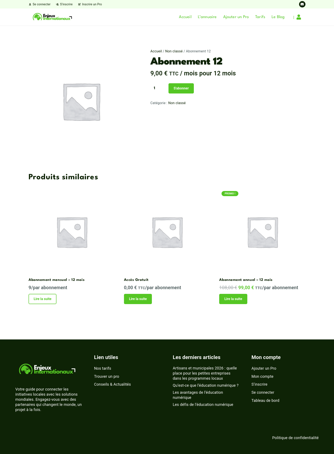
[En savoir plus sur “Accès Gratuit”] (138, 299)
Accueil (156, 51)
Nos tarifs (102, 368)
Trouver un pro (106, 376)
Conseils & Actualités (112, 384)
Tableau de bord (265, 400)
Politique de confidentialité (295, 437)
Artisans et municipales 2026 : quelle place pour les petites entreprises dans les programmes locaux (205, 373)
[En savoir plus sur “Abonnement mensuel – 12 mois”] (42, 299)
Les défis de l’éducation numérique (203, 404)
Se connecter (263, 392)
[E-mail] (302, 4)
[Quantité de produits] (158, 88)
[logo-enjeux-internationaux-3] (52, 17)
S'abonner (181, 88)
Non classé (174, 51)
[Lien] (300, 17)
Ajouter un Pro (264, 368)
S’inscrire (260, 384)
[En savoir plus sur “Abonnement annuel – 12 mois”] (233, 299)
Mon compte (263, 376)
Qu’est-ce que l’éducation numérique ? (206, 385)
